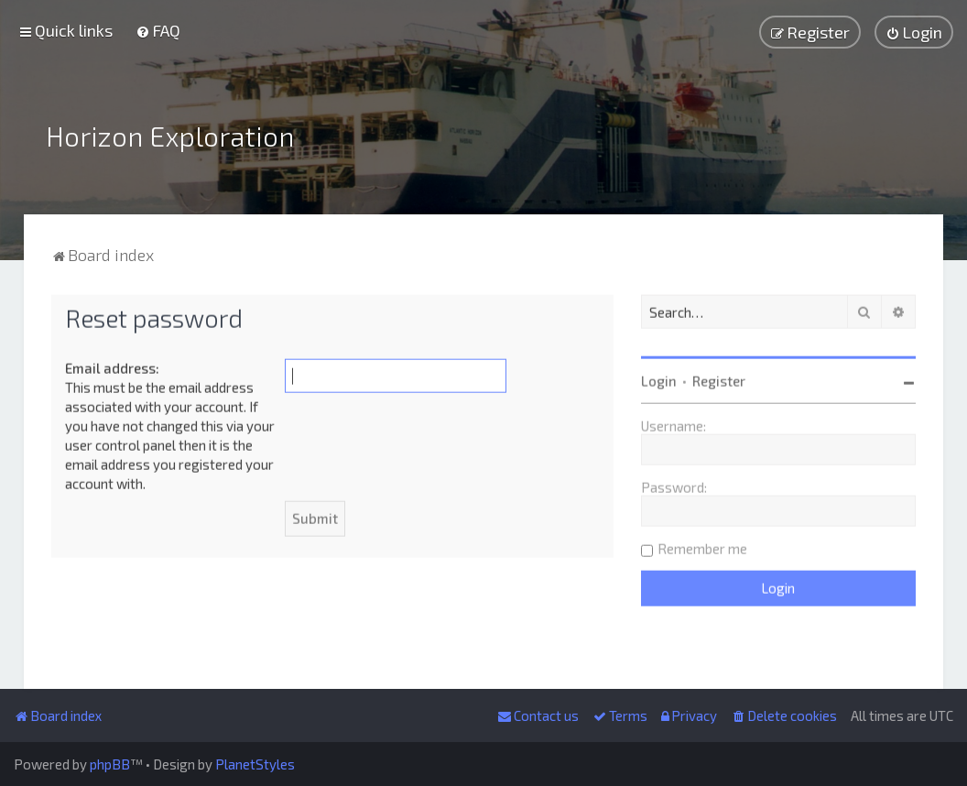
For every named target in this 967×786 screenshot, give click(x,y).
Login (659, 378)
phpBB (110, 764)
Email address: (112, 365)
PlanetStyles (255, 764)
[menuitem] (158, 30)
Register (718, 378)
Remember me (702, 546)
